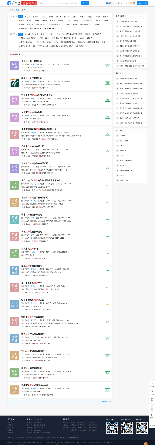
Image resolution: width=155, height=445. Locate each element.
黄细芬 (33, 303)
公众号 (152, 394)
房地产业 (90, 38)
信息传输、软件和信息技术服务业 (64, 38)
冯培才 (33, 252)
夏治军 (33, 320)
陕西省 (37, 21)
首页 (10, 10)
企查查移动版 (82, 430)
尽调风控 (91, 422)
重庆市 (29, 21)
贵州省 (106, 21)
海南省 (75, 24)
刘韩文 (33, 98)
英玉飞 (33, 184)
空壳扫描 (73, 425)
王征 (32, 150)
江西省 (68, 21)
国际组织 (79, 46)
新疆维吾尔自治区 (55, 24)
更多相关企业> (105, 401)
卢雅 (32, 64)
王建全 (33, 354)
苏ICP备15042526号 (47, 443)
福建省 (97, 17)
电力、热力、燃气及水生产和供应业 (69, 34)
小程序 (152, 386)
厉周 (32, 235)
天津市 (60, 21)
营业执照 (91, 443)
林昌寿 (33, 115)
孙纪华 (33, 269)
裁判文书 (65, 422)
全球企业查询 (93, 427)
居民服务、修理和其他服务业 (88, 42)
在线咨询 (39, 419)
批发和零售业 (98, 34)
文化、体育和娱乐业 (40, 46)
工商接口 (73, 427)
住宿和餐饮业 (44, 38)
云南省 (76, 21)
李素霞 (33, 81)
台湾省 (60, 28)
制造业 (51, 34)
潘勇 (32, 218)
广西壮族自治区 (87, 21)
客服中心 (152, 418)
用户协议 (10, 425)
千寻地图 (65, 427)
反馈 (152, 410)
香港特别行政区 (35, 28)
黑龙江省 (30, 24)
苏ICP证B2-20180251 (80, 443)
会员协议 (10, 430)
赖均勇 (33, 133)
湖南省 (44, 21)
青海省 (97, 24)
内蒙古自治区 (41, 24)
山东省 (74, 17)
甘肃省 (67, 24)
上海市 (51, 17)
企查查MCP (92, 430)
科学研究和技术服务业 (43, 42)
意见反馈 (10, 432)
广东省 (27, 17)
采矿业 (43, 34)
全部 (20, 17)
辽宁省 (52, 21)
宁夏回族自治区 (86, 24)
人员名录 (73, 430)
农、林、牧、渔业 (31, 34)
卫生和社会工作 (24, 46)
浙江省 (58, 17)
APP (152, 402)
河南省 (90, 17)
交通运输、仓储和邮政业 (28, 38)
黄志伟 (33, 286)
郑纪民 (33, 388)
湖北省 (105, 17)
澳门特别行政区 (49, 28)
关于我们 (10, 422)
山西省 (98, 21)
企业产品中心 (82, 427)
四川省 (66, 17)
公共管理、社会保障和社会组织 (62, 46)
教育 (103, 42)
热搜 (17, 10)
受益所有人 (81, 425)
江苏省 (43, 17)
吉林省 (21, 24)
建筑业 (87, 34)
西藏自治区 (23, 28)
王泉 (32, 167)
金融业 (81, 38)
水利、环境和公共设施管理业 (64, 42)
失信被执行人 (82, 422)
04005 (109, 443)
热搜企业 (65, 430)
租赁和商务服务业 (25, 42)
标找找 (72, 422)
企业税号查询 (93, 425)
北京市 (35, 17)
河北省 (82, 17)
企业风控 (65, 425)
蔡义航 (33, 201)
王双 (32, 337)
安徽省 (21, 21)
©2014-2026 (11, 443)
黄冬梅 (33, 371)
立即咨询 (152, 425)
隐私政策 (10, 427)
